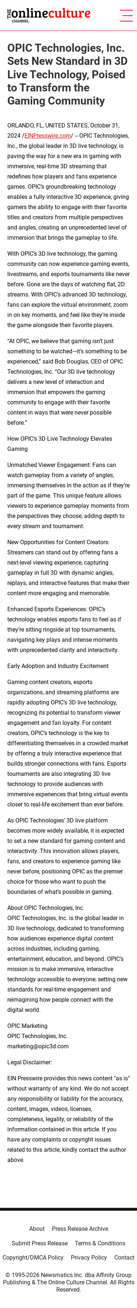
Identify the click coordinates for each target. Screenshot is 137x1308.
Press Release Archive (80, 1228)
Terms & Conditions (100, 1243)
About (37, 1228)
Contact (124, 1257)
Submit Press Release (40, 1243)
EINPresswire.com (47, 135)
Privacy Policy (89, 1257)
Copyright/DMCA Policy (33, 1257)
